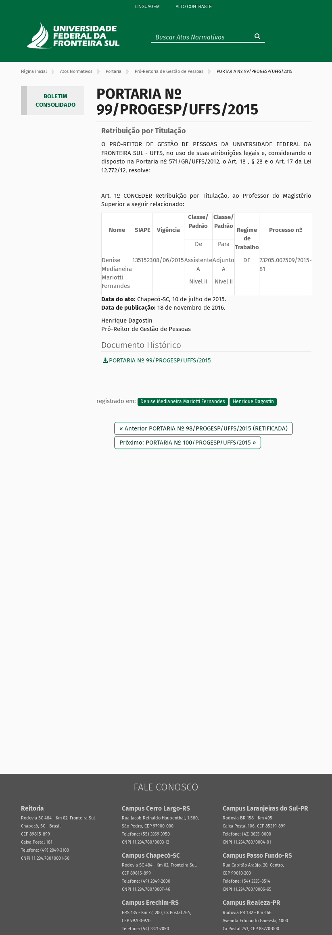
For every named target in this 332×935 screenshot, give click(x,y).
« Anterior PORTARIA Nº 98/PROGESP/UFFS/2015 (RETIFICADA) (203, 428)
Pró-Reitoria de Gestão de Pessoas (169, 71)
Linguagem (147, 6)
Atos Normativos (76, 71)
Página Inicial (34, 71)
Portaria (113, 71)
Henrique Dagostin (253, 401)
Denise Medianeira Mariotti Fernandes (182, 401)
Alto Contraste (193, 6)
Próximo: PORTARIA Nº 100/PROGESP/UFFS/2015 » (187, 442)
